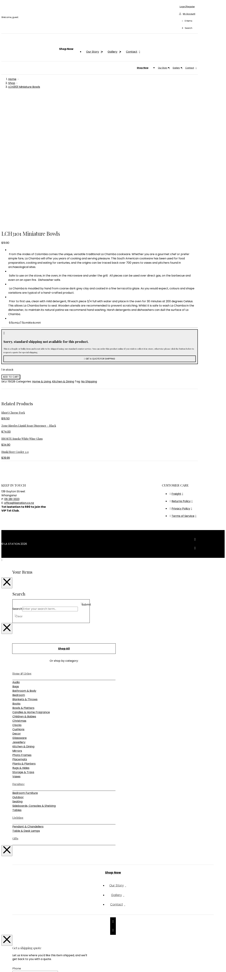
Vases (16, 651)
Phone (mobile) (30, 885)
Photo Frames (21, 629)
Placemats (19, 633)
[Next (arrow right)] (6, 969)
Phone (16, 843)
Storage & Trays (23, 646)
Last (64, 870)
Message (18, 903)
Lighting (17, 692)
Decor (16, 608)
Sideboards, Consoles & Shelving (34, 680)
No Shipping (89, 256)
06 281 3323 (11, 373)
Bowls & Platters (23, 582)
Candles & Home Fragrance (31, 586)
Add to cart (11, 251)
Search (17, 483)
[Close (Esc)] (13, 965)
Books (16, 578)
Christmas (19, 595)
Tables (16, 684)
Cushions (18, 603)
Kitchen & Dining (63, 256)
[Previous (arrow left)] (2, 969)
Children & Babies (24, 591)
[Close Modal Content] (6, 457)
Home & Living (41, 256)
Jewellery (18, 616)
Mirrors (17, 625)
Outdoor (18, 671)
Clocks (16, 599)
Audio (16, 556)
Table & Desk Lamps (26, 705)
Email (23, 877)
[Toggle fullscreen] (6, 965)
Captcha (18, 944)
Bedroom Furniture (25, 667)
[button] (187, 21)
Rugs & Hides (20, 642)
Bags (15, 561)
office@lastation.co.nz (19, 377)
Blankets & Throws (24, 573)
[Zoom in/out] (2, 965)
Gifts (15, 712)
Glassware (19, 612)
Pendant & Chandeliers (27, 701)
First (64, 865)
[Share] (9, 965)
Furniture (18, 658)
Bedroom (18, 569)
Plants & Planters (24, 638)
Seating (17, 676)
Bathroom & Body (24, 565)
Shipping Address (31, 894)
